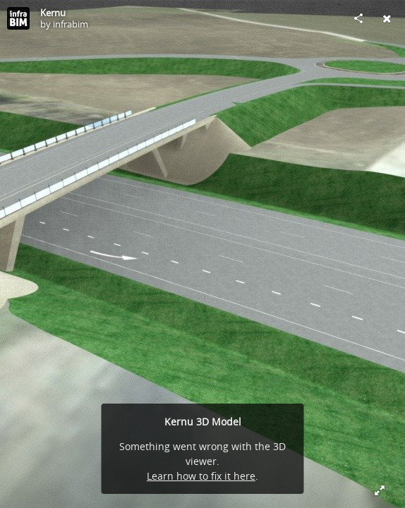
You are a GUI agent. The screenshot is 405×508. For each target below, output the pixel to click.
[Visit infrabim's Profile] (18, 18)
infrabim (70, 24)
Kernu (53, 12)
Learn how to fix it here (201, 476)
